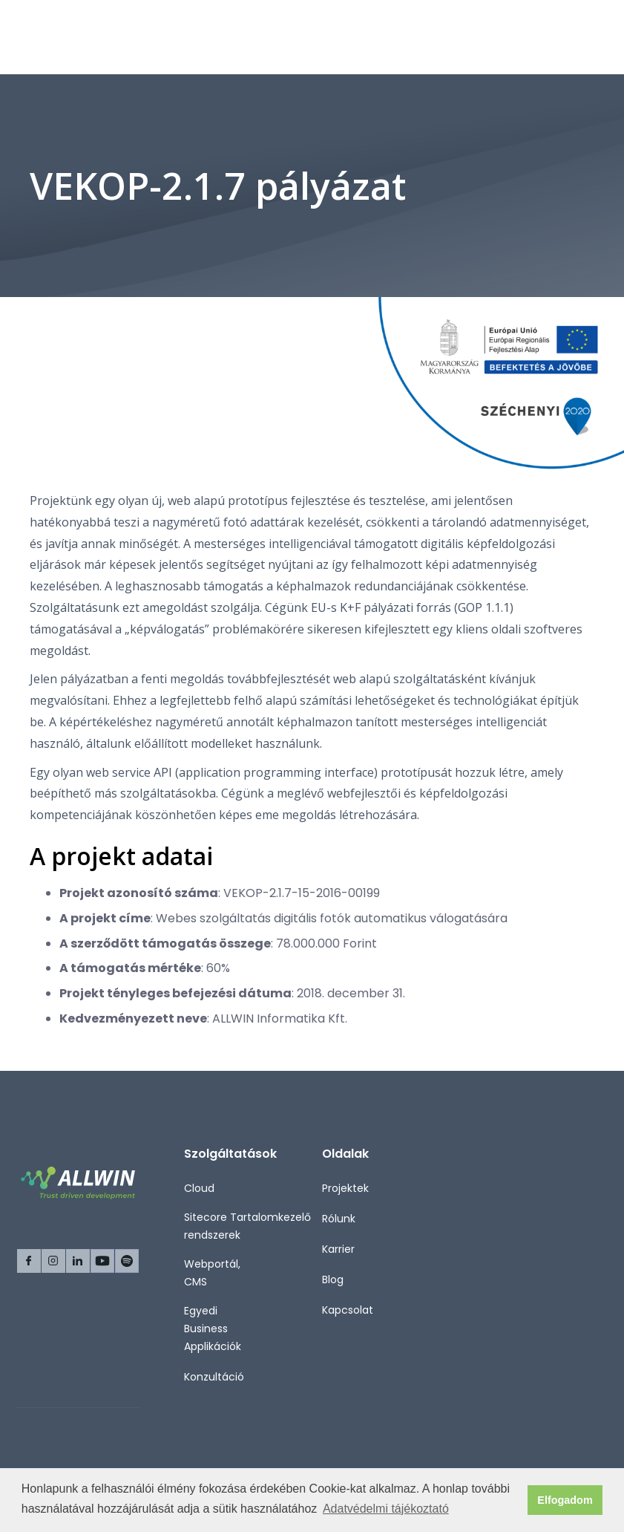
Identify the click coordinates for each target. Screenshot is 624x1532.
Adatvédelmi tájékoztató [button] (386, 1508)
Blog (333, 1279)
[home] (80, 37)
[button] (585, 37)
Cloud (199, 1188)
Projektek (345, 1188)
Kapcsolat (347, 1310)
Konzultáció (214, 1376)
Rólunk (338, 1218)
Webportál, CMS (212, 1272)
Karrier (338, 1249)
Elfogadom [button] (564, 1500)
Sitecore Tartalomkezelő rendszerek (247, 1226)
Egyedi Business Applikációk (212, 1328)
